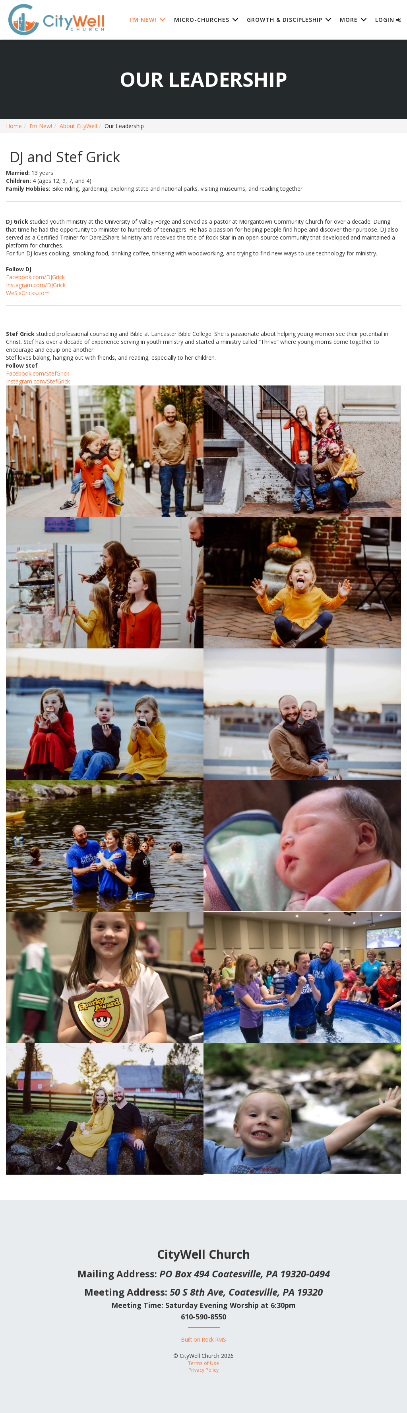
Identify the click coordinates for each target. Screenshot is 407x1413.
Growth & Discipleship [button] (284, 19)
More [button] (349, 19)
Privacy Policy (203, 1370)
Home (14, 126)
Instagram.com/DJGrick (36, 285)
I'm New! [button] (143, 19)
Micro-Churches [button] (201, 19)
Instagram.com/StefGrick (38, 381)
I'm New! (40, 126)
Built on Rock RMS (203, 1339)
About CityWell (78, 126)
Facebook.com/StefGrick (37, 373)
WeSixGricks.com (28, 293)
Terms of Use (203, 1363)
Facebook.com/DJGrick (35, 277)
